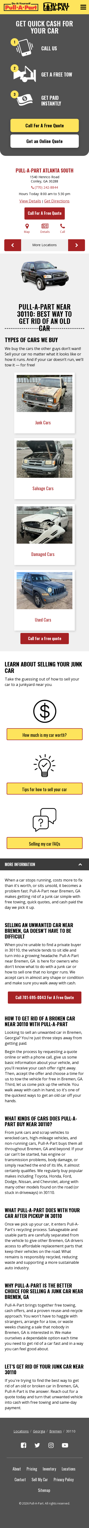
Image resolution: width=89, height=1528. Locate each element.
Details (45, 228)
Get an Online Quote (44, 141)
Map (27, 228)
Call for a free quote (44, 638)
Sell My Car (40, 1479)
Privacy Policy (64, 1479)
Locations (21, 1431)
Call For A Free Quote (44, 125)
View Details (30, 201)
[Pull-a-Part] (36, 6)
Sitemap (44, 1490)
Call (62, 228)
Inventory (49, 1469)
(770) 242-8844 (46, 187)
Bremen (55, 1431)
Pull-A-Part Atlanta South (44, 170)
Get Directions (57, 201)
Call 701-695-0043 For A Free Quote (44, 997)
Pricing (32, 1469)
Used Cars (43, 620)
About (17, 1469)
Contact (20, 1479)
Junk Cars (43, 422)
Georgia (39, 1431)
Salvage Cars (43, 488)
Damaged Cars (43, 554)
